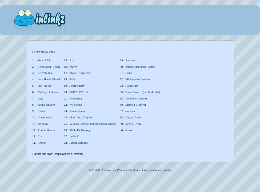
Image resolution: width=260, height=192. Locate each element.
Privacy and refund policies (156, 170)
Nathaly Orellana (48, 92)
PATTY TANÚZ (79, 92)
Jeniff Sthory (77, 85)
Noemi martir (46, 117)
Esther (41, 111)
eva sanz (130, 111)
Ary (71, 60)
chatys (73, 66)
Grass (128, 130)
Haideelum (131, 85)
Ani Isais (130, 60)
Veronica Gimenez (136, 98)
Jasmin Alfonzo (78, 142)
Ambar (42, 142)
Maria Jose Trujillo (80, 117)
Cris (40, 136)
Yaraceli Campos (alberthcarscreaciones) (93, 123)
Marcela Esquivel (135, 104)
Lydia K (74, 136)
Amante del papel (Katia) (140, 66)
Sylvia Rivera (133, 123)
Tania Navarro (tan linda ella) (142, 92)
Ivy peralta (75, 104)
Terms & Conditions (129, 170)
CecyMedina (45, 72)
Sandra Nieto (77, 111)
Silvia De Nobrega (80, 130)
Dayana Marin (133, 117)
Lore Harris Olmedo (49, 79)
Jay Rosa (43, 123)
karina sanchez (46, 104)
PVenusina (75, 98)
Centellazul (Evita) (49, 66)
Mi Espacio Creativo (137, 79)
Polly (72, 79)
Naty (40, 98)
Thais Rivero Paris (80, 72)
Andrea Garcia (46, 130)
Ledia (128, 72)
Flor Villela (44, 85)
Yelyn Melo (44, 60)
